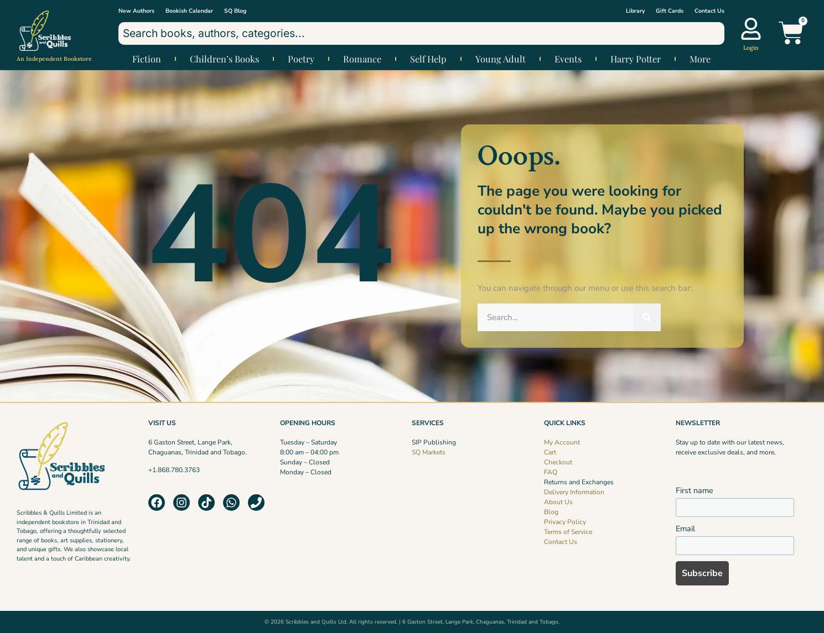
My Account (562, 442)
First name (694, 490)
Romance (362, 58)
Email (685, 528)
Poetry (301, 58)
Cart (550, 452)
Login (751, 47)
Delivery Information (574, 492)
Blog (551, 512)
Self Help (428, 58)
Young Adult (500, 58)
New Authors (136, 11)
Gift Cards (669, 11)
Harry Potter (635, 58)
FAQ (550, 472)
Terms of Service (568, 531)
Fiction (146, 58)
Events (568, 58)
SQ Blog (235, 11)
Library (635, 11)
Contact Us (709, 11)
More (700, 58)
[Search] (647, 317)
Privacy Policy (565, 521)
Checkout (558, 462)
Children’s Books (224, 58)
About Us (558, 502)
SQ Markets (428, 452)
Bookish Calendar (189, 11)
